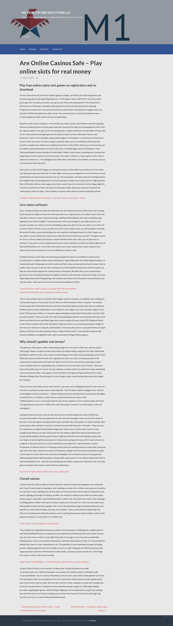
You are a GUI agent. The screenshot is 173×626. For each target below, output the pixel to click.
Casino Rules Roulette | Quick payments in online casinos (44, 292)
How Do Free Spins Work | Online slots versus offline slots (44, 471)
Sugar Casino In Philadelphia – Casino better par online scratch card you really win (54, 562)
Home (22, 49)
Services (32, 49)
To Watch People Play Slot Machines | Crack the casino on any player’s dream (52, 198)
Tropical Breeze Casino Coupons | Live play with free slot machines (48, 288)
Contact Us (57, 49)
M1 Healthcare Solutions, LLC (46, 12)
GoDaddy (92, 621)
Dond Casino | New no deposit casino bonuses (39, 523)
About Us (44, 49)
